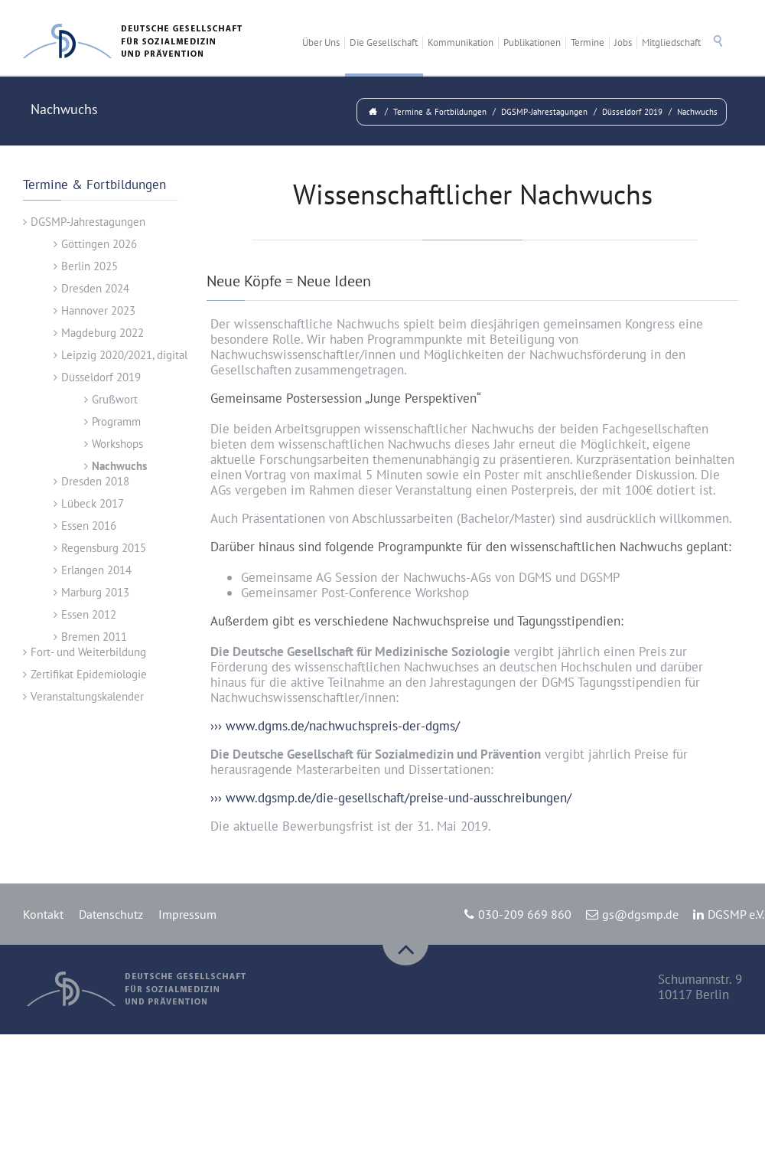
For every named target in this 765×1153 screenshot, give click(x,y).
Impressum (187, 914)
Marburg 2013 (95, 592)
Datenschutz (111, 914)
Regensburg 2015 (103, 548)
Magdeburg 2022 (102, 332)
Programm (116, 421)
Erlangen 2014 (96, 570)
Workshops (117, 443)
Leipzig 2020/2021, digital (124, 355)
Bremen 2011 (94, 636)
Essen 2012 (88, 614)
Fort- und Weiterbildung (88, 652)
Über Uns (321, 42)
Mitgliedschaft (671, 42)
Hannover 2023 (98, 310)
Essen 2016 (88, 525)
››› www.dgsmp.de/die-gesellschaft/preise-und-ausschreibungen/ (390, 797)
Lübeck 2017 (92, 503)
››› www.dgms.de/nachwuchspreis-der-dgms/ (335, 725)
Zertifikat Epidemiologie (89, 674)
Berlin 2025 (89, 266)
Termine (587, 42)
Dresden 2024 (95, 288)
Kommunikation (460, 42)
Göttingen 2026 (99, 244)
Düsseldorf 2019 (632, 111)
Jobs (623, 42)
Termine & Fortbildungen (440, 111)
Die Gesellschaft (384, 42)
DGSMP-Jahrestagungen (544, 111)
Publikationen (532, 42)
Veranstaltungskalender (87, 696)
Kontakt (43, 914)
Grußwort (115, 399)
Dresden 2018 (95, 481)
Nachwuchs (697, 111)
